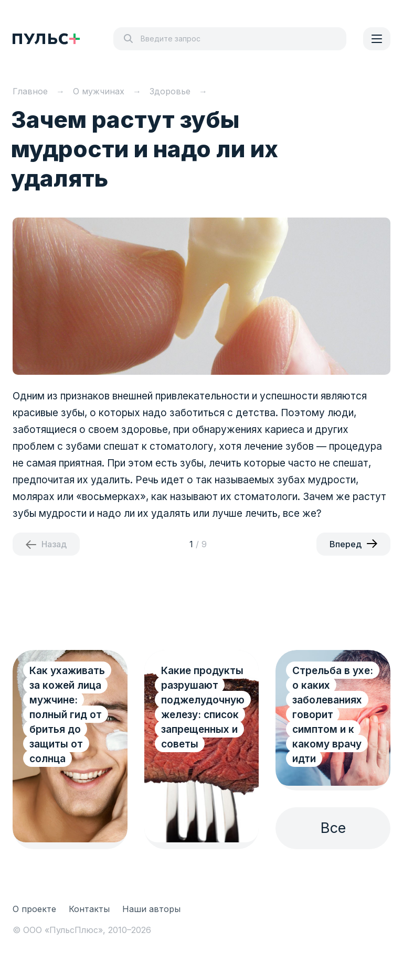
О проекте (34, 909)
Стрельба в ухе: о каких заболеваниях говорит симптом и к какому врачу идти (332, 715)
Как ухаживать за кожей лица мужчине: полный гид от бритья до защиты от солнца (67, 715)
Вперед (346, 544)
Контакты (89, 909)
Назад (54, 544)
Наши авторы (151, 909)
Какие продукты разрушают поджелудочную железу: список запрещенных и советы (203, 707)
